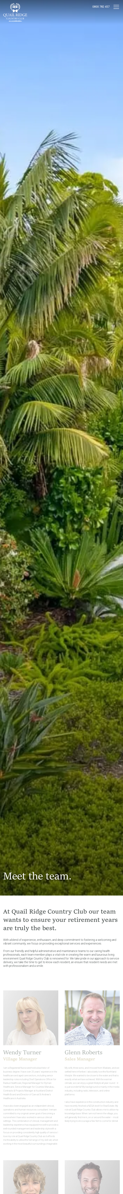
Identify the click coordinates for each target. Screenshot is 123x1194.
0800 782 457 (101, 6)
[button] (116, 6)
